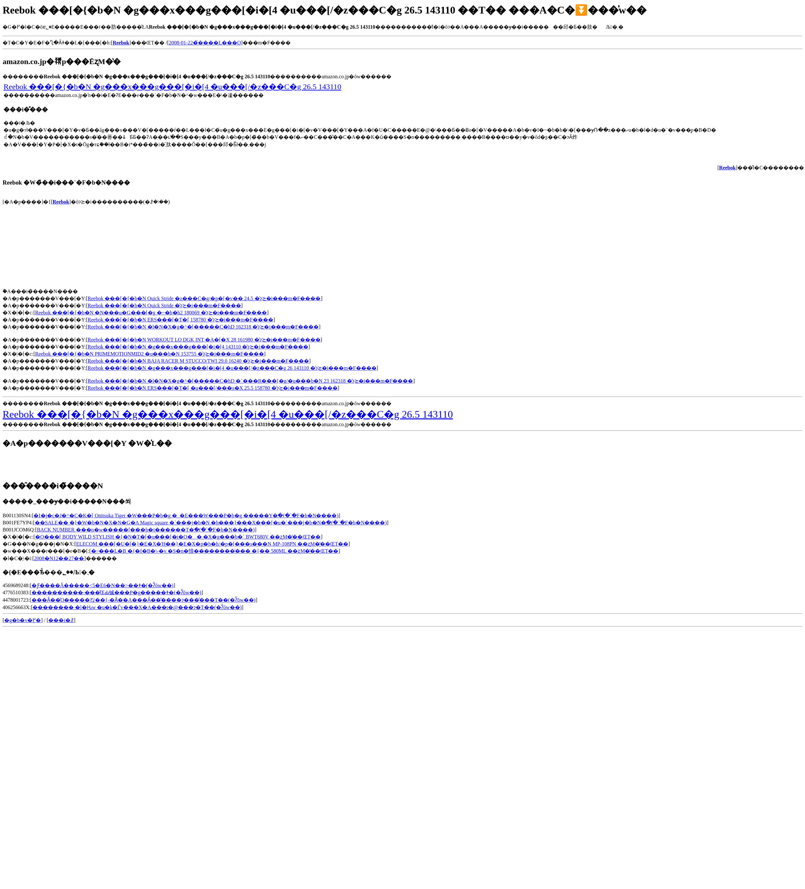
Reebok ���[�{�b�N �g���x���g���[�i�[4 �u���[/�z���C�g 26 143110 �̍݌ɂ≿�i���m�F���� (232, 368)
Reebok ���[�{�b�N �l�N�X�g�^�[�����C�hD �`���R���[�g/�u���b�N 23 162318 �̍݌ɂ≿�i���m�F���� (250, 381)
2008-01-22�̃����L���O (205, 42)
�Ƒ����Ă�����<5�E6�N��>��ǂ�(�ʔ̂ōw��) (102, 585)
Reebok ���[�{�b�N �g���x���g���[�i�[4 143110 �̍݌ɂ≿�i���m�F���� (198, 346)
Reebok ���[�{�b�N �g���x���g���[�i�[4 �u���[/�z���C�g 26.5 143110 (172, 86)
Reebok (60, 202)
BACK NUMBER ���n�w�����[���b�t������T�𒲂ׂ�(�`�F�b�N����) (146, 529)
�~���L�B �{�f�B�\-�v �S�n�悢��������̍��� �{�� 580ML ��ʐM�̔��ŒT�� (215, 551)
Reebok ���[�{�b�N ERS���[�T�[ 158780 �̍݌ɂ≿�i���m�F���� (180, 319)
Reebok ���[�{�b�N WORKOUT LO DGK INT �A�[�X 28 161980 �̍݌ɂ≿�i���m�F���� (204, 339)
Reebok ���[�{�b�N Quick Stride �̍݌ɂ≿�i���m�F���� (164, 305)
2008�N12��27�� (59, 558)
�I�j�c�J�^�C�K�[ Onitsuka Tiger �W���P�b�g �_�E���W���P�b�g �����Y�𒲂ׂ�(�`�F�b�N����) (186, 515)
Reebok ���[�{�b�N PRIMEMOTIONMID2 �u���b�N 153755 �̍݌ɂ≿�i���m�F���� (149, 354)
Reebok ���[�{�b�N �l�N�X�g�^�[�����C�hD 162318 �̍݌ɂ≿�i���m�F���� (203, 327)
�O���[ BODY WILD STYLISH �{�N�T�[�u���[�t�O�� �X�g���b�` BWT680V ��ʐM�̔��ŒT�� (178, 537)
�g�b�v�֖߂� (22, 620)
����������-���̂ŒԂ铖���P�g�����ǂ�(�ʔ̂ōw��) (116, 592)
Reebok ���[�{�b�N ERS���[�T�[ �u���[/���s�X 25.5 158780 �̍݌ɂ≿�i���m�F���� (213, 388)
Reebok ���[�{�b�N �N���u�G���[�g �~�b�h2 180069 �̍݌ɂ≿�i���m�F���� (151, 312)
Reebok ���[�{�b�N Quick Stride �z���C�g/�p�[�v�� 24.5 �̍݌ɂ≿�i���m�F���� (204, 298)
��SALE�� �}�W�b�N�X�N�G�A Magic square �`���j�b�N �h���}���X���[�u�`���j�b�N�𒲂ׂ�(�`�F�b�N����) (211, 522)
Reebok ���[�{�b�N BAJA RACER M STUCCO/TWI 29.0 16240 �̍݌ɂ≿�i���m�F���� (198, 361)
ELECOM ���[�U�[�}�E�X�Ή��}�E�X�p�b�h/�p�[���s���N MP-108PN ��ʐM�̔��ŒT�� (212, 544)
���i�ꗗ (60, 620)
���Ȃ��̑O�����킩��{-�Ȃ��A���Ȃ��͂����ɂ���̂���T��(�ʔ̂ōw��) (144, 600)
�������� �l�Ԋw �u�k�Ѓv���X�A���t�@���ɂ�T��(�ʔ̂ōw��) (137, 607)
